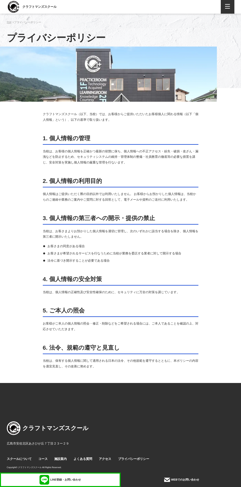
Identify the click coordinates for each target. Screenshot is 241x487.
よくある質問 (83, 459)
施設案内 (60, 459)
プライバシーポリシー (133, 459)
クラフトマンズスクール (39, 6)
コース (43, 459)
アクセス (105, 459)
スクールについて (19, 459)
